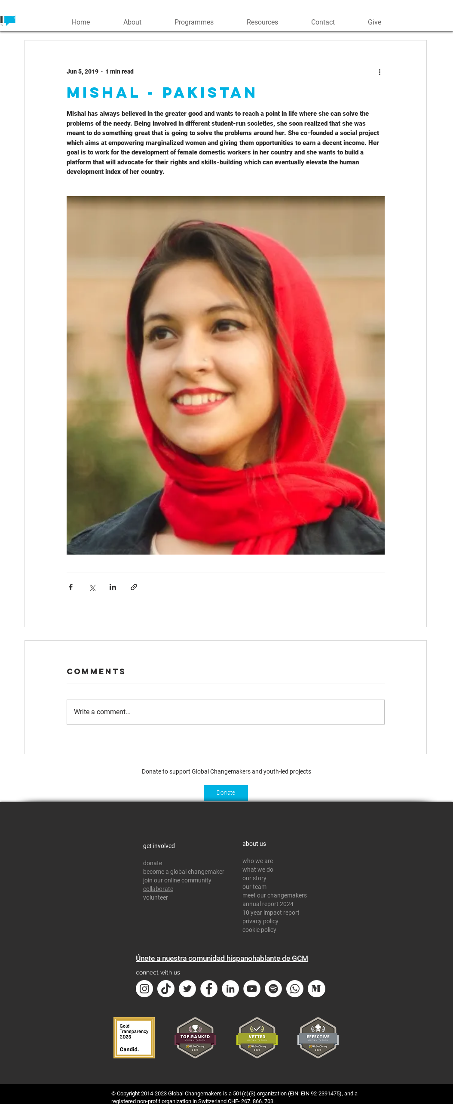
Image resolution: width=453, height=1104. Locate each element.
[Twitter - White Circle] (187, 988)
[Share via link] (134, 587)
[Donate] (226, 793)
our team (255, 886)
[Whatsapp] (294, 988)
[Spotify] (273, 988)
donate (152, 863)
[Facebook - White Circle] (208, 988)
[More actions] (379, 71)
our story (254, 878)
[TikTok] (165, 988)
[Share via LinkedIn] (113, 587)
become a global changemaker (183, 871)
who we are (257, 860)
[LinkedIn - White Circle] (230, 988)
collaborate (158, 888)
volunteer (155, 897)
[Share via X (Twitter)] (92, 587)
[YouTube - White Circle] (251, 988)
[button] (132, 21)
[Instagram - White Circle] (144, 988)
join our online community (177, 880)
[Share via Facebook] (71, 587)
